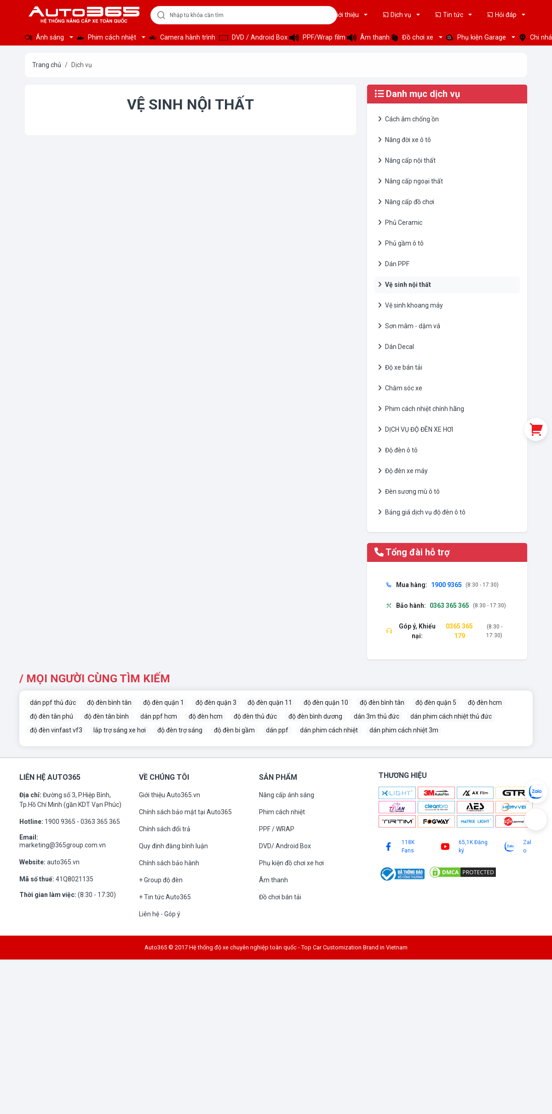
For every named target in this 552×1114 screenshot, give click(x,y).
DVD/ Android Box (285, 846)
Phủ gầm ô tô (401, 243)
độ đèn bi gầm (234, 730)
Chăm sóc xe (400, 388)
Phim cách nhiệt (107, 37)
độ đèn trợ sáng (179, 730)
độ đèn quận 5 (435, 702)
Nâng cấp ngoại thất (410, 181)
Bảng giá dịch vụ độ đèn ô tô (422, 512)
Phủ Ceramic (400, 222)
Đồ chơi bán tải (280, 897)
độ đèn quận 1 (163, 702)
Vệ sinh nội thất (404, 284)
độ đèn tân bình (106, 716)
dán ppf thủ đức (53, 702)
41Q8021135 (74, 879)
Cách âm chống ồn (408, 119)
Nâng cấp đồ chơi (406, 202)
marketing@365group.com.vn (62, 845)
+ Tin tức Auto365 (165, 897)
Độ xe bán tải (400, 367)
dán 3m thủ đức (376, 716)
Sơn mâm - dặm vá (409, 326)
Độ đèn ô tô (398, 450)
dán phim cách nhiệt (329, 730)
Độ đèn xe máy (403, 470)
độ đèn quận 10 (326, 702)
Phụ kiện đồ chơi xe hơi (291, 863)
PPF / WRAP (276, 829)
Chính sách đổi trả (164, 829)
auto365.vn (63, 862)
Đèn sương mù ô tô (409, 491)
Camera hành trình (181, 37)
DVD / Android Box (251, 37)
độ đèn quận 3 (216, 702)
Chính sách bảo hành (169, 863)
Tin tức (450, 14)
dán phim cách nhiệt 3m (403, 730)
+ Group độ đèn (161, 880)
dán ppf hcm (158, 716)
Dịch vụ (397, 14)
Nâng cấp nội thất (407, 160)
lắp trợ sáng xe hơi (119, 730)
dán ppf (277, 730)
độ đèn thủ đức (255, 716)
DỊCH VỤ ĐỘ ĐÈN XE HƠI (415, 429)
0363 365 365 (100, 821)
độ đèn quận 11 (269, 702)
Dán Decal (396, 346)
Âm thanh (366, 37)
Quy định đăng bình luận (173, 846)
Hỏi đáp (502, 14)
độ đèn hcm (485, 702)
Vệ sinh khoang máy (410, 305)
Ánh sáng (45, 37)
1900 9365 (61, 821)
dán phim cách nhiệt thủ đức (451, 716)
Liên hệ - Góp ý (159, 914)
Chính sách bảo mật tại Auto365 (185, 812)
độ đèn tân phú (51, 716)
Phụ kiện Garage (477, 37)
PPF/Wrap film (315, 37)
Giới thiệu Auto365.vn (169, 795)
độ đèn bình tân (109, 702)
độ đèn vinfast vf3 (56, 730)
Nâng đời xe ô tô (404, 139)
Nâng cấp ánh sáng (286, 795)
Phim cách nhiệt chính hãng (421, 408)
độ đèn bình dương (315, 716)
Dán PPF (393, 264)
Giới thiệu (342, 14)
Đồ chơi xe (413, 37)
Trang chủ (46, 65)
